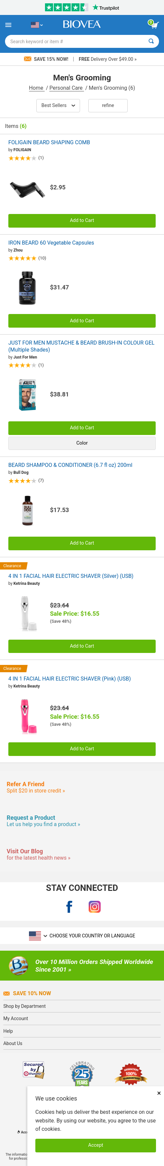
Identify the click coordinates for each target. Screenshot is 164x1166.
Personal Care (66, 88)
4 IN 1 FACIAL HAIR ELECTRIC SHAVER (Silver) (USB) (70, 576)
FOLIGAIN (22, 150)
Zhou (18, 250)
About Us (12, 1043)
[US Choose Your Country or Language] (36, 25)
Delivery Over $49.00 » (107, 59)
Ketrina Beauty (26, 583)
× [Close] (159, 1093)
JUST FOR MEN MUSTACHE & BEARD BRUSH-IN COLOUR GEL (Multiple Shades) (81, 346)
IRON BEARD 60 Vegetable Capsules (51, 243)
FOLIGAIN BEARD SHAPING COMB (49, 142)
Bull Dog (20, 472)
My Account (15, 1018)
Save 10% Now (27, 993)
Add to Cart (82, 220)
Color (82, 443)
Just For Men (25, 357)
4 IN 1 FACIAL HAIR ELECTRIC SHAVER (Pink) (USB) (69, 679)
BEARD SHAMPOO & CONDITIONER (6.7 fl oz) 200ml (70, 465)
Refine (108, 105)
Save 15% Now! (46, 59)
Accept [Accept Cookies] (95, 1145)
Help (8, 1031)
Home (37, 88)
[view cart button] (155, 25)
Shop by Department (24, 1006)
